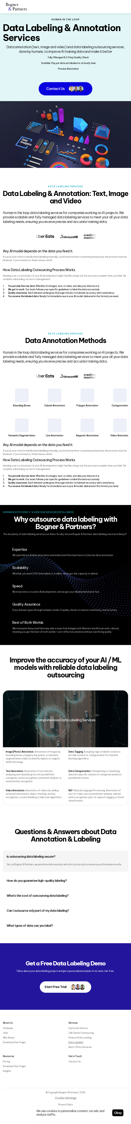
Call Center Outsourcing (81, 1032)
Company (8, 1028)
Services (73, 1022)
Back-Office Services (80, 1047)
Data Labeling (75, 1042)
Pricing (6, 1061)
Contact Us (74, 1061)
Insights (7, 1071)
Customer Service (78, 1028)
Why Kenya (8, 1037)
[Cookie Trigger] (65, 1098)
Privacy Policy (65, 1104)
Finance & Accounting (80, 1037)
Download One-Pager (14, 1042)
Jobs (5, 1032)
